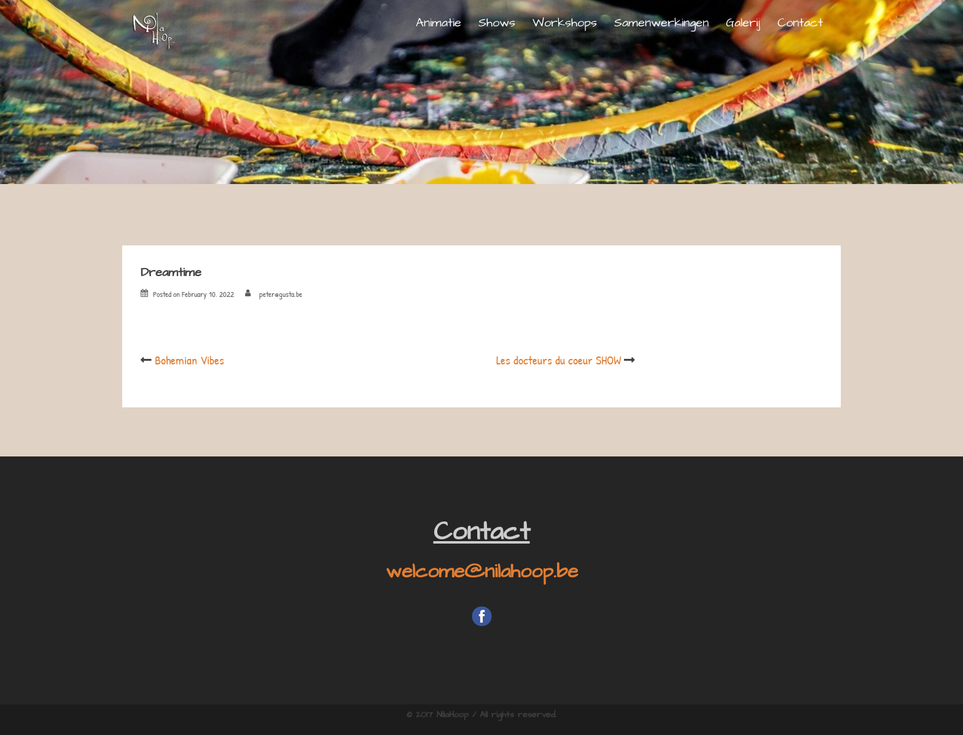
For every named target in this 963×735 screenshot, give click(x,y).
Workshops (564, 22)
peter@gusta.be (280, 293)
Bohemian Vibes (189, 360)
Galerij (743, 22)
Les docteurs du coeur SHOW (558, 360)
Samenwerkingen (661, 22)
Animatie (438, 22)
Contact (800, 22)
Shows (496, 22)
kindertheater (779, 656)
